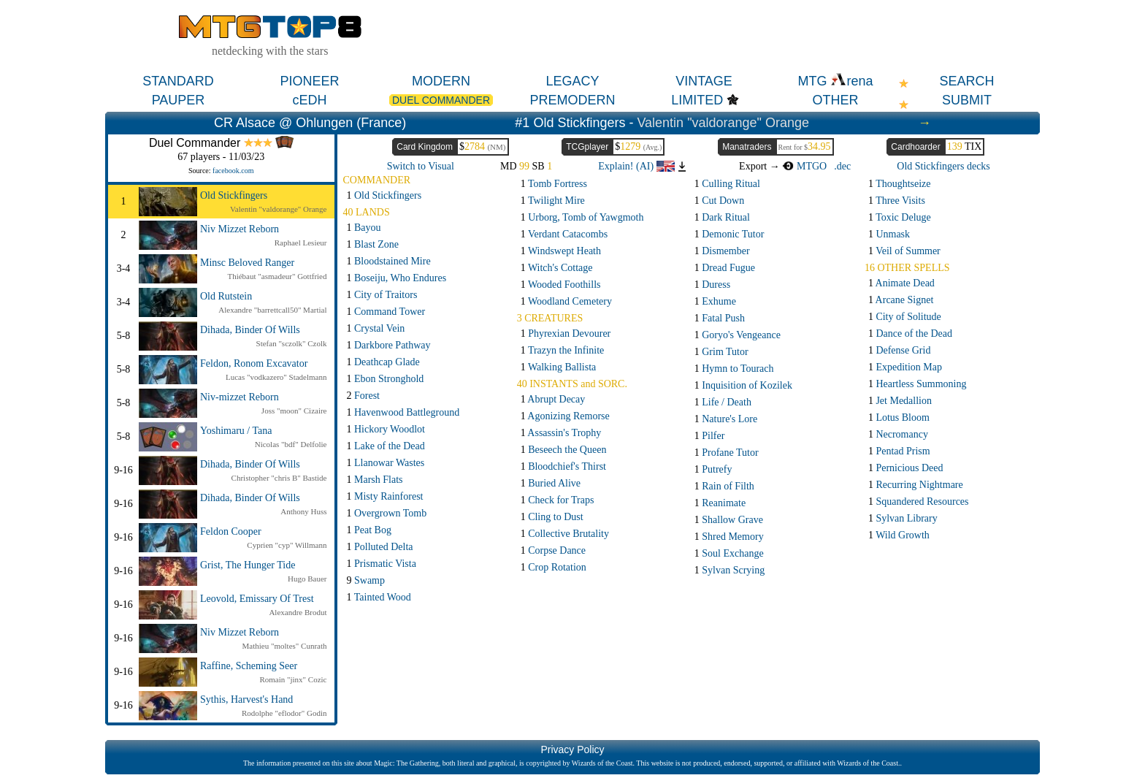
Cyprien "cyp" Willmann (286, 545)
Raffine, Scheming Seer (248, 665)
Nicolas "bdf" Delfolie (291, 444)
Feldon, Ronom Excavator (253, 363)
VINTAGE (703, 81)
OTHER (836, 100)
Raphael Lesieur (301, 242)
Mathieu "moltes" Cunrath (284, 645)
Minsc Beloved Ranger (247, 262)
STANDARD (178, 81)
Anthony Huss (303, 511)
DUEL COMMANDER (441, 100)
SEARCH (966, 81)
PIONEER (309, 81)
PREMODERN (572, 100)
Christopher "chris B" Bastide (279, 477)
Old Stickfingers (233, 195)
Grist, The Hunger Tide (247, 565)
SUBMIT (967, 100)
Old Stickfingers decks (943, 166)
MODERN (441, 81)
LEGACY (572, 81)
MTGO (804, 166)
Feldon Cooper (230, 531)
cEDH (309, 100)
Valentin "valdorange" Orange (723, 122)
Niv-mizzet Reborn (239, 397)
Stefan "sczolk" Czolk (291, 343)
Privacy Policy (572, 749)
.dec (842, 166)
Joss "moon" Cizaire (294, 410)
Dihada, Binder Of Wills (250, 329)
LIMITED (697, 100)
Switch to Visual (420, 166)
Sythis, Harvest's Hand (246, 699)
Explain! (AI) (636, 166)
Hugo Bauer (307, 578)
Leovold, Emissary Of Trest (257, 598)
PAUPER (178, 100)
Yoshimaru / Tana (236, 430)
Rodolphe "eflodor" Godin (284, 713)
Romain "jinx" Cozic (292, 679)
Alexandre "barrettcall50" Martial (272, 309)
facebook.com (232, 171)
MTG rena (835, 81)
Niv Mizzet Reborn (239, 229)
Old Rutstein (226, 296)
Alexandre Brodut (297, 612)
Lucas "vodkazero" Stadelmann (276, 377)
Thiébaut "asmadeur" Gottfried (276, 276)
